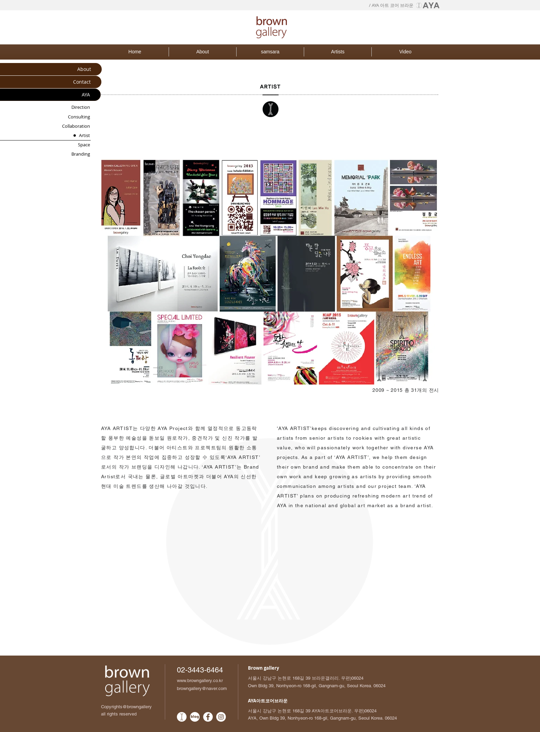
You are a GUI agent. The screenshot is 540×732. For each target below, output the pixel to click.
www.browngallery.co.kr (200, 680)
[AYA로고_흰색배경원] (182, 717)
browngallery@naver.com (202, 688)
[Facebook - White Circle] (208, 717)
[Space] (72, 144)
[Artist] (72, 135)
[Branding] (72, 154)
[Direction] (72, 107)
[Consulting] (72, 117)
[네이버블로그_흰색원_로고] (195, 717)
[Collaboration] (72, 126)
